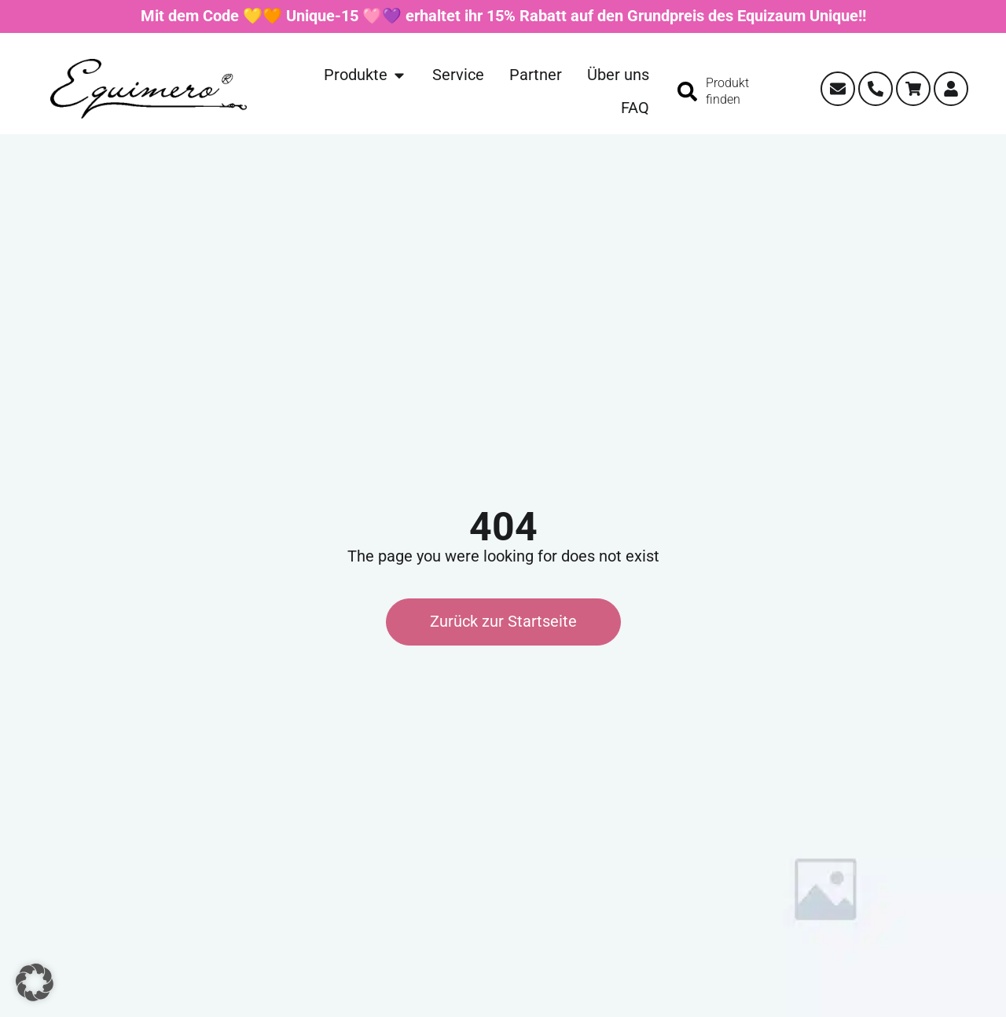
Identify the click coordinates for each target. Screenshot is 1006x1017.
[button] (34, 982)
